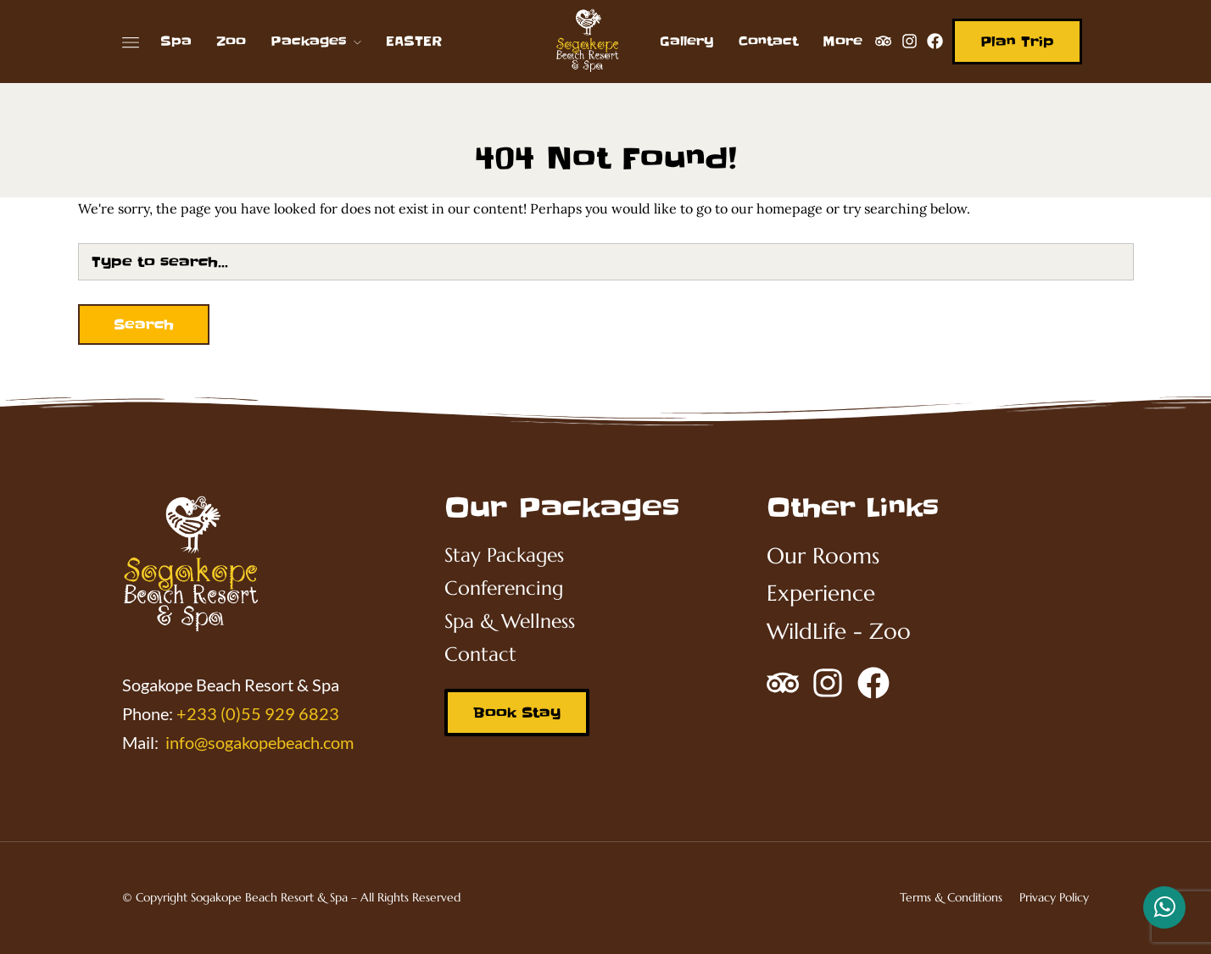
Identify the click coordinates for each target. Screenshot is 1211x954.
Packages (309, 41)
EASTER (414, 41)
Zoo (231, 41)
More (842, 41)
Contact (768, 41)
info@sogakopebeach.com (259, 742)
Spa (176, 41)
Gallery (687, 41)
